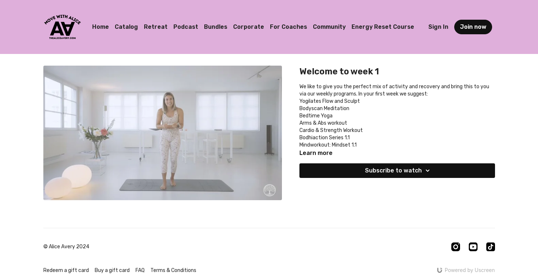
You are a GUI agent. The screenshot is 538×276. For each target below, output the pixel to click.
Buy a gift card (112, 270)
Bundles (215, 26)
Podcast (185, 26)
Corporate (248, 26)
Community (329, 26)
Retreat (156, 26)
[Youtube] (473, 246)
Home (100, 26)
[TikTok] (490, 246)
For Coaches (288, 26)
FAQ (140, 270)
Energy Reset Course (383, 26)
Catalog (126, 26)
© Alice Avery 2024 (66, 246)
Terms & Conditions (173, 270)
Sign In (438, 26)
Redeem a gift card (66, 270)
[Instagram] (455, 246)
